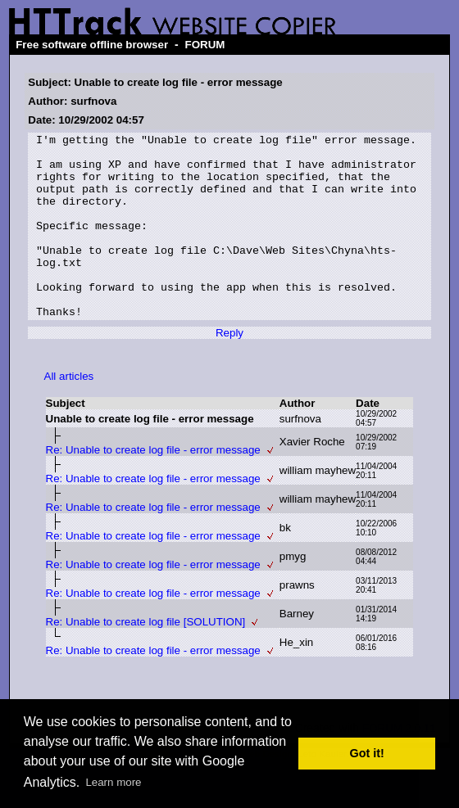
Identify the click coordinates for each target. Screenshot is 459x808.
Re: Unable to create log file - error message (153, 487)
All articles (69, 413)
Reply (229, 369)
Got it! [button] (367, 753)
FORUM (205, 44)
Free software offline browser (92, 44)
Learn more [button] (113, 782)
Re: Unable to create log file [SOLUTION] (146, 658)
